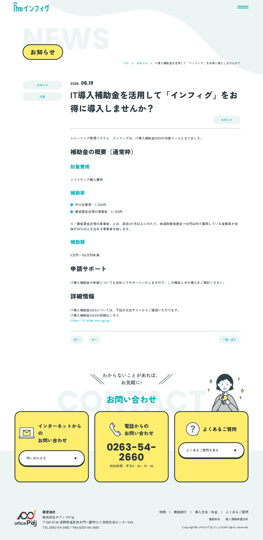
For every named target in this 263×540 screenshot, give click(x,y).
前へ (77, 340)
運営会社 (214, 519)
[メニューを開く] (243, 7)
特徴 (162, 511)
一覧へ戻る (229, 340)
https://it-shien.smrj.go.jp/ (90, 320)
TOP (126, 63)
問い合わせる (36, 458)
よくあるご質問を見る (202, 450)
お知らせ (142, 63)
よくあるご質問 (237, 511)
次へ (94, 340)
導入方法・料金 (206, 511)
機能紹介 (180, 511)
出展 (42, 97)
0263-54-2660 (131, 452)
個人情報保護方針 (237, 519)
